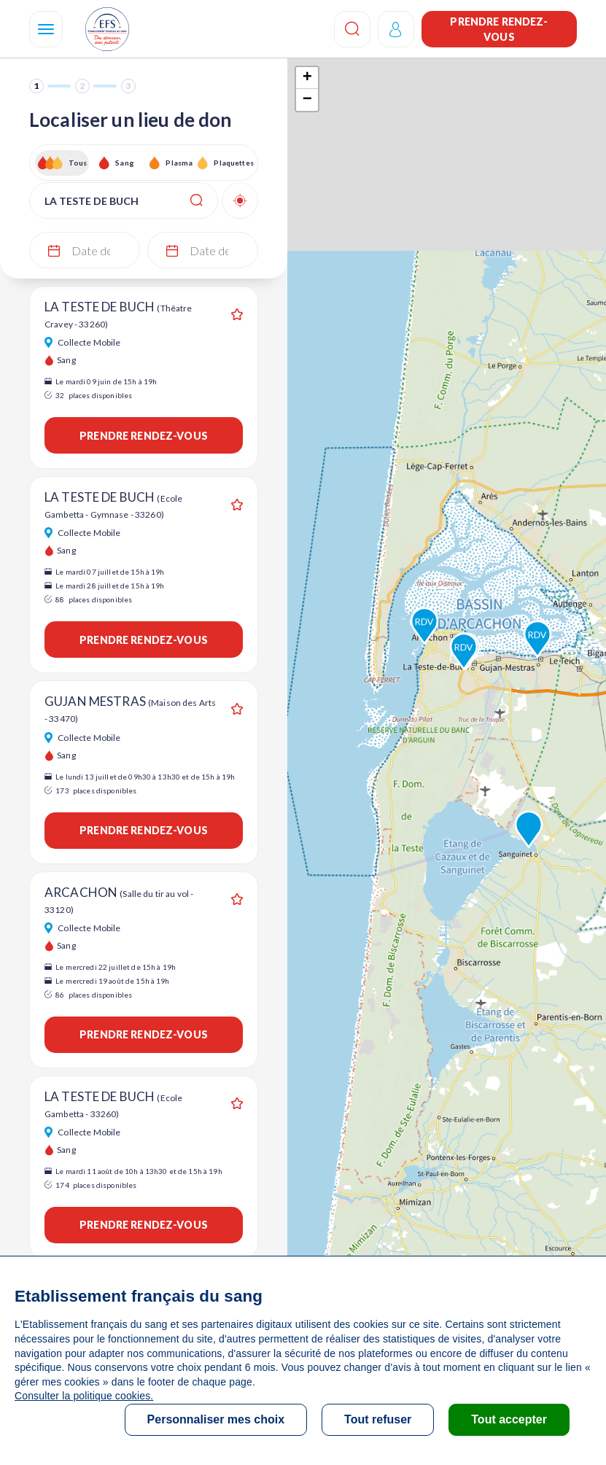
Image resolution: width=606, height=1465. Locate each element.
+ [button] (307, 78)
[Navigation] (46, 29)
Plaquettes (233, 162)
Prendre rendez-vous (499, 29)
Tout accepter (509, 1419)
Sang (124, 162)
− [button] (307, 100)
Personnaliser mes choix (216, 1419)
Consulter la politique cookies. (84, 1396)
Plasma (179, 162)
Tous (78, 162)
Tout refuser (377, 1419)
